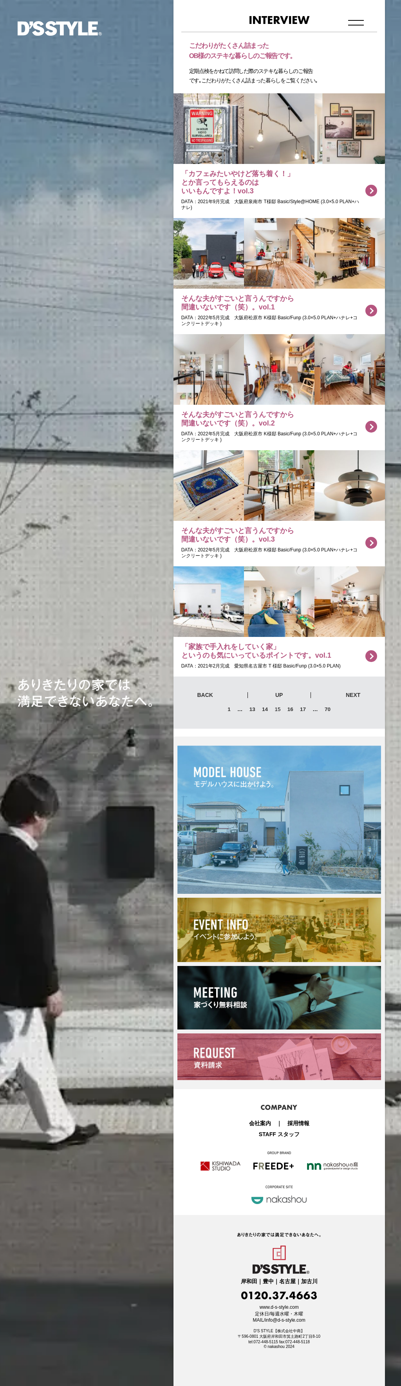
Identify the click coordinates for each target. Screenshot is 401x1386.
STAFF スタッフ (279, 1134)
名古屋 (287, 1281)
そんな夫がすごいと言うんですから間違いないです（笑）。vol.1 (237, 303)
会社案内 (260, 1123)
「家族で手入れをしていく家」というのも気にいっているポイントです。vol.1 (256, 651)
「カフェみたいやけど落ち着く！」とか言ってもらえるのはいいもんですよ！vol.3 (237, 182)
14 (265, 709)
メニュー (356, 22)
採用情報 (298, 1123)
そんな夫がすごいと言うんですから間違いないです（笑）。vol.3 (237, 535)
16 (290, 709)
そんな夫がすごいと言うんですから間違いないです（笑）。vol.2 (237, 419)
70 (328, 709)
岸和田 (249, 1281)
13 (252, 709)
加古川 (309, 1281)
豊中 (268, 1281)
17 (303, 709)
